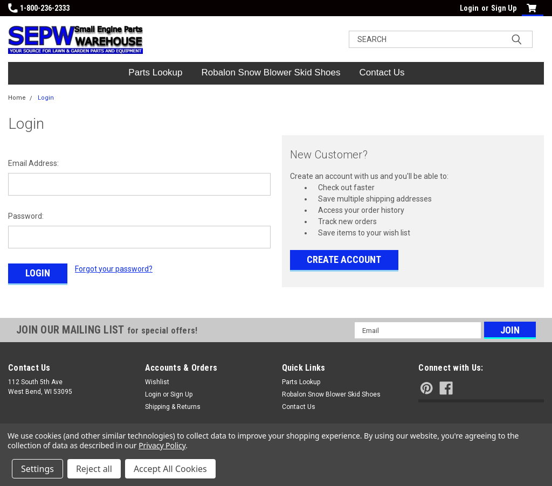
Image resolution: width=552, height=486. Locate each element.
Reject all (94, 469)
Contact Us (382, 72)
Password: (26, 216)
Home (17, 97)
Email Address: (33, 163)
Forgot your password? (114, 269)
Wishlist (157, 382)
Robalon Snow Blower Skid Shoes (271, 72)
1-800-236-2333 (39, 8)
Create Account (344, 259)
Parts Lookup (155, 72)
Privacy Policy (162, 445)
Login (469, 8)
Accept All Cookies (170, 469)
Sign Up (503, 8)
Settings (37, 469)
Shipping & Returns (173, 407)
